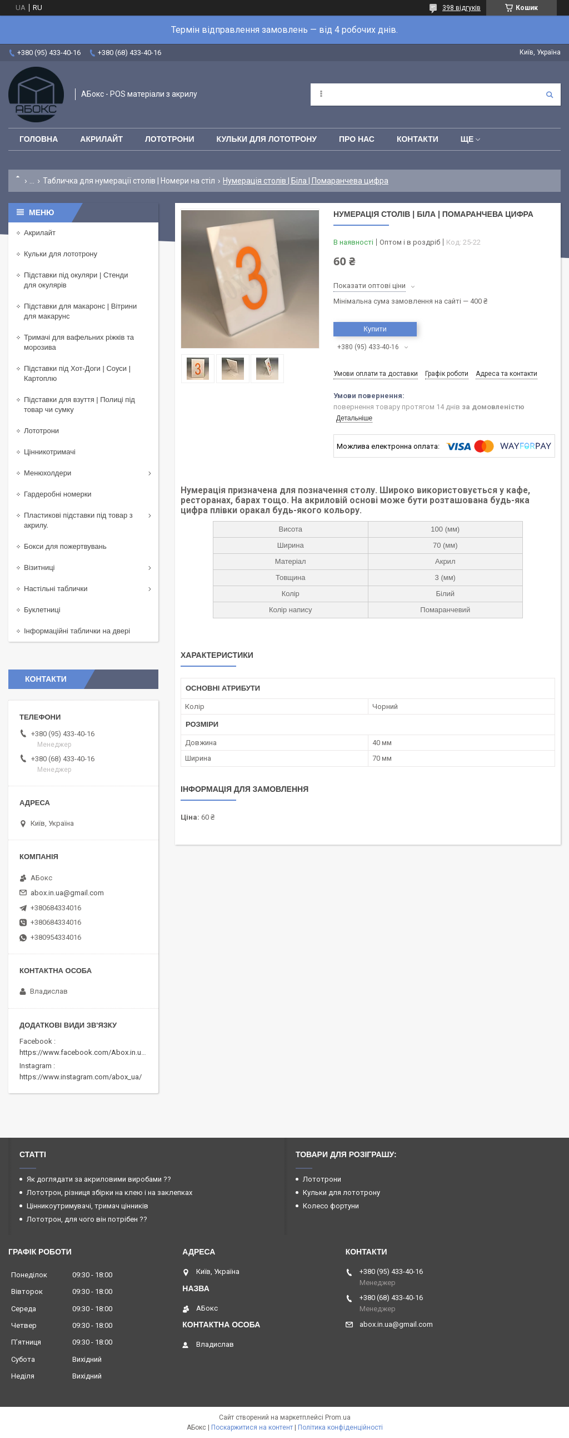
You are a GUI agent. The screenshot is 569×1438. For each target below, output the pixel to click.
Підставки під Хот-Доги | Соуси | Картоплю (77, 373)
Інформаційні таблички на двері (77, 631)
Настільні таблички (55, 588)
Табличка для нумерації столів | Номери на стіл (129, 180)
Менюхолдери (47, 473)
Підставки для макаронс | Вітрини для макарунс (80, 311)
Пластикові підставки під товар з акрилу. (78, 520)
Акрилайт (101, 139)
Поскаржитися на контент (252, 1427)
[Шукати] (549, 94)
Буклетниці (42, 610)
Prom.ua (338, 1417)
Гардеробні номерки (58, 494)
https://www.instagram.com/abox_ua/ (80, 1077)
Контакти (417, 139)
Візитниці (39, 567)
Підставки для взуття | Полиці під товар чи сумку (79, 404)
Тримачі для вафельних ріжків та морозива (79, 342)
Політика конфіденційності (340, 1427)
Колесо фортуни (331, 1206)
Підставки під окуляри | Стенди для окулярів (76, 280)
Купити (375, 329)
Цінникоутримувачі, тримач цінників (87, 1206)
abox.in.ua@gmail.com (67, 893)
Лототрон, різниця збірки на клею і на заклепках (109, 1192)
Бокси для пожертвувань (65, 546)
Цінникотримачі (50, 452)
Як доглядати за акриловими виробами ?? (99, 1179)
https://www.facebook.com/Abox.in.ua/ (83, 1052)
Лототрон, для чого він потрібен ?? (87, 1219)
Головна (38, 139)
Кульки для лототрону (267, 139)
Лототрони (169, 139)
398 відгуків (461, 8)
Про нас (357, 139)
